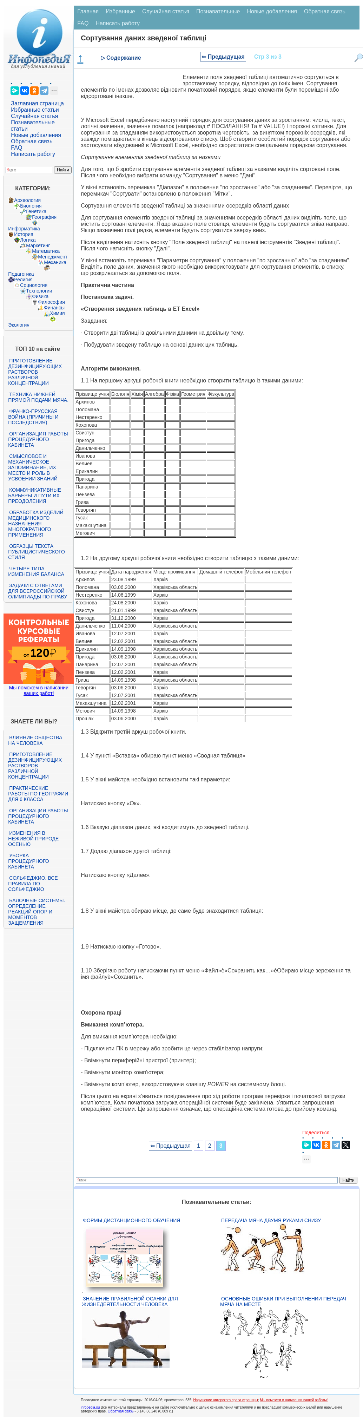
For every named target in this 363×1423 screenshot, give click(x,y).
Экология (18, 325)
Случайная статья (34, 116)
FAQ (16, 148)
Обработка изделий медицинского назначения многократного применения (35, 524)
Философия (51, 302)
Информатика (24, 228)
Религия (23, 279)
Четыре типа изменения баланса (36, 571)
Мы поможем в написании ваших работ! (38, 690)
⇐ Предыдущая (223, 57)
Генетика (36, 211)
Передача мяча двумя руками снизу (271, 1220)
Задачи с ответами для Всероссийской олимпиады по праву (37, 591)
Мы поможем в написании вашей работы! (294, 1400)
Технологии (39, 291)
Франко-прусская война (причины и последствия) (33, 416)
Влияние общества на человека (35, 740)
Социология (33, 285)
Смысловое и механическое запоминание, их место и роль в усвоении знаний (32, 467)
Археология (27, 200)
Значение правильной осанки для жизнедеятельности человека (130, 1301)
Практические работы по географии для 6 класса (38, 793)
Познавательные (218, 11)
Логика (27, 240)
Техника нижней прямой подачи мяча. (38, 397)
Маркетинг (38, 245)
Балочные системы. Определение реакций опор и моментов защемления (36, 912)
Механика (55, 262)
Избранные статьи (35, 110)
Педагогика (21, 274)
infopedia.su (90, 1407)
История (23, 234)
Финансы (54, 307)
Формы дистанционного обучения (131, 1220)
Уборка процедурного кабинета (28, 861)
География (44, 217)
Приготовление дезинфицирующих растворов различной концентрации (35, 372)
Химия (57, 313)
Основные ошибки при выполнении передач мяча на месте (283, 1301)
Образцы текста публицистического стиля (36, 551)
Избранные (120, 11)
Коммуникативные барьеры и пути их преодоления (34, 495)
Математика (46, 251)
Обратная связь (31, 141)
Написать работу (33, 154)
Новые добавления (36, 135)
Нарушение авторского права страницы (225, 1400)
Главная (88, 11)
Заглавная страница (37, 103)
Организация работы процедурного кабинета (38, 439)
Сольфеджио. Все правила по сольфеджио (33, 883)
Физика (40, 296)
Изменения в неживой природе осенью (33, 838)
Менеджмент (52, 257)
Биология (30, 206)
